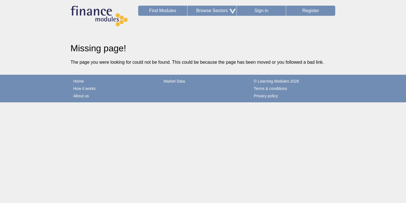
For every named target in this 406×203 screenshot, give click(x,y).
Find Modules (162, 10)
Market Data (174, 81)
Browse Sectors (212, 10)
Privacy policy (266, 96)
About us (81, 96)
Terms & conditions (270, 88)
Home (78, 81)
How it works (84, 88)
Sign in (261, 10)
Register (310, 10)
